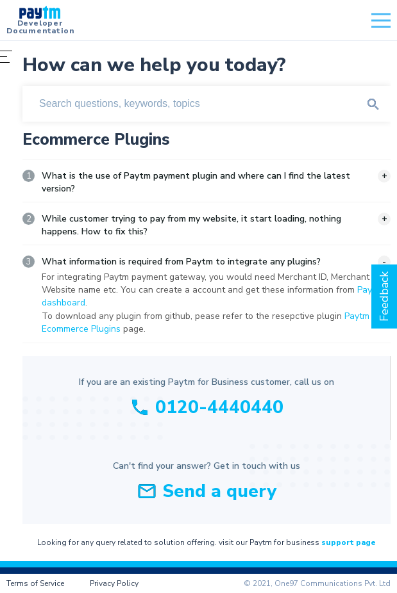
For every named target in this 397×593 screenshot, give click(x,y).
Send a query (219, 491)
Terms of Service (35, 583)
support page (348, 542)
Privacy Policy (114, 583)
